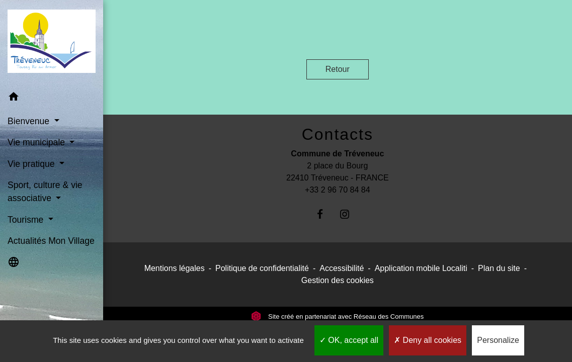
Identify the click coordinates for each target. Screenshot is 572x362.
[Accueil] (52, 43)
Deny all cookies (427, 340)
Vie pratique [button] (32, 164)
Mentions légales (174, 268)
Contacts (337, 134)
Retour (337, 69)
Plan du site (499, 268)
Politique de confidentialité (262, 268)
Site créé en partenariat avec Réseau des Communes (337, 316)
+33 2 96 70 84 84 (337, 190)
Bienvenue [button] (30, 121)
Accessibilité (341, 268)
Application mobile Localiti (421, 268)
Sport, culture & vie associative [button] (45, 191)
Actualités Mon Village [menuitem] (51, 241)
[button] (52, 98)
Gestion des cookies (337, 280)
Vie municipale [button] (37, 142)
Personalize (498, 340)
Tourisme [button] (27, 220)
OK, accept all (348, 340)
